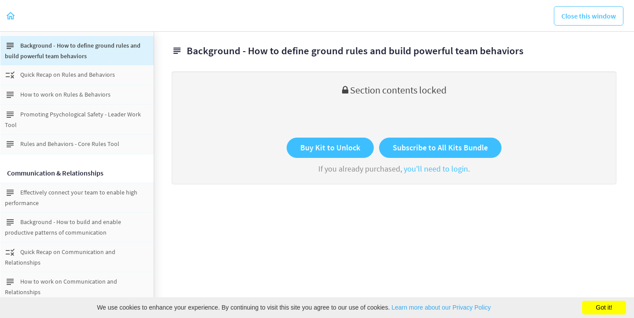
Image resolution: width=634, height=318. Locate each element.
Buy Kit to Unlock (330, 147)
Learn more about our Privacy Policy (441, 307)
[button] (11, 15)
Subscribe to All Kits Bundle (440, 147)
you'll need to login (436, 169)
